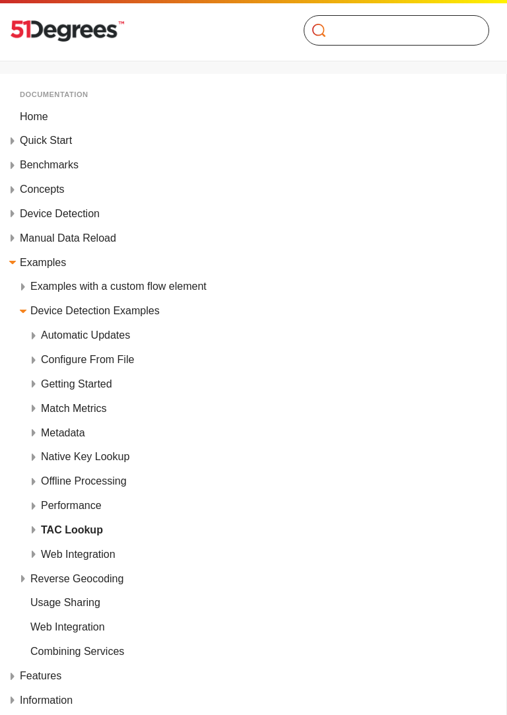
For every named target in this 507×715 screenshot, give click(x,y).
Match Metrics (74, 408)
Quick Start (46, 140)
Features (40, 675)
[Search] (391, 30)
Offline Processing (84, 481)
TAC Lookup (72, 529)
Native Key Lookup (85, 456)
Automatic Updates (85, 335)
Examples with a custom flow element (118, 286)
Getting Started (76, 384)
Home (34, 116)
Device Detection (60, 213)
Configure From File (87, 359)
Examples (43, 262)
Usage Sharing (65, 602)
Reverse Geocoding (76, 578)
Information (46, 700)
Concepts (42, 189)
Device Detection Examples (95, 310)
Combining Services (77, 651)
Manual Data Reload (68, 238)
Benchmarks (49, 164)
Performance (71, 505)
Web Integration (78, 554)
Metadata (63, 432)
